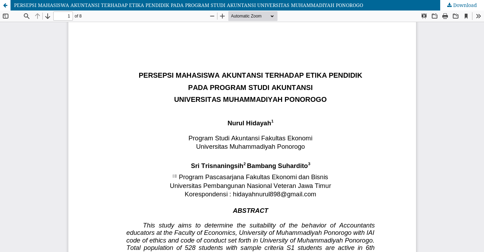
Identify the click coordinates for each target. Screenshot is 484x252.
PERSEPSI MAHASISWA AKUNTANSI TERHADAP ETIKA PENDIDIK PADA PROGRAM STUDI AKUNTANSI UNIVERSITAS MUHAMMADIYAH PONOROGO (188, 5)
